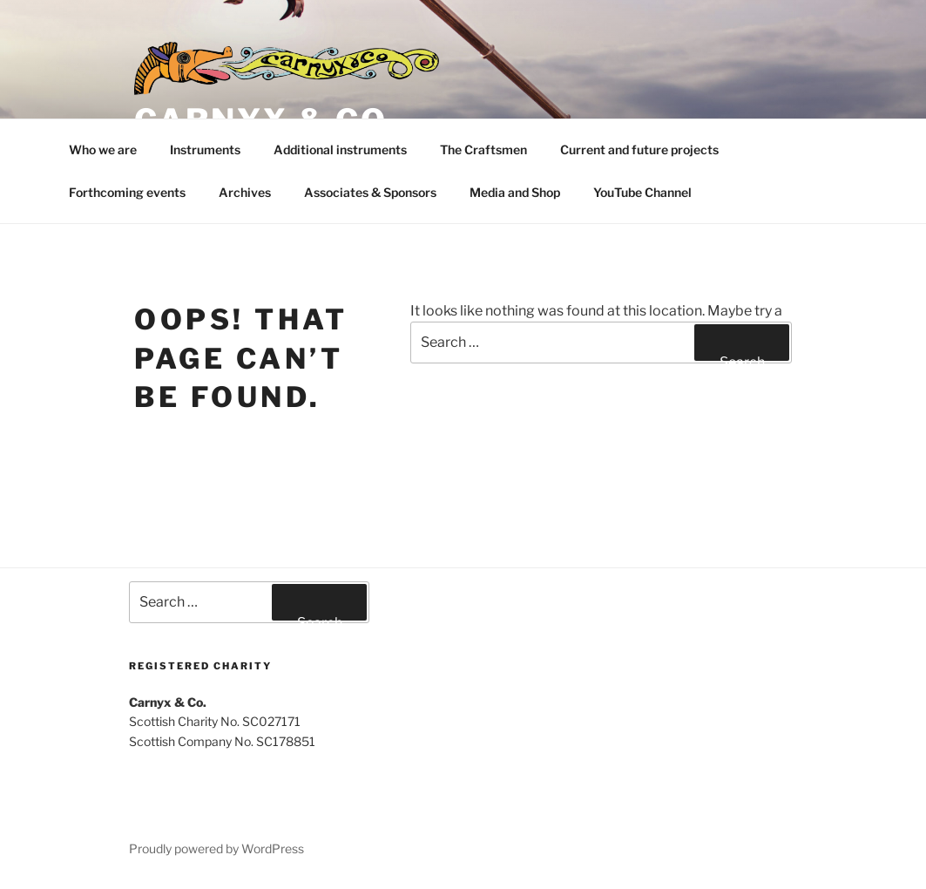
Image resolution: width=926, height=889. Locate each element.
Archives (245, 192)
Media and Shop (515, 192)
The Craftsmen (483, 149)
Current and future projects (639, 149)
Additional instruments (340, 149)
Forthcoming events (127, 192)
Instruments (205, 149)
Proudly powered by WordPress (216, 848)
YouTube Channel (642, 192)
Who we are (103, 149)
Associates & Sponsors (370, 192)
